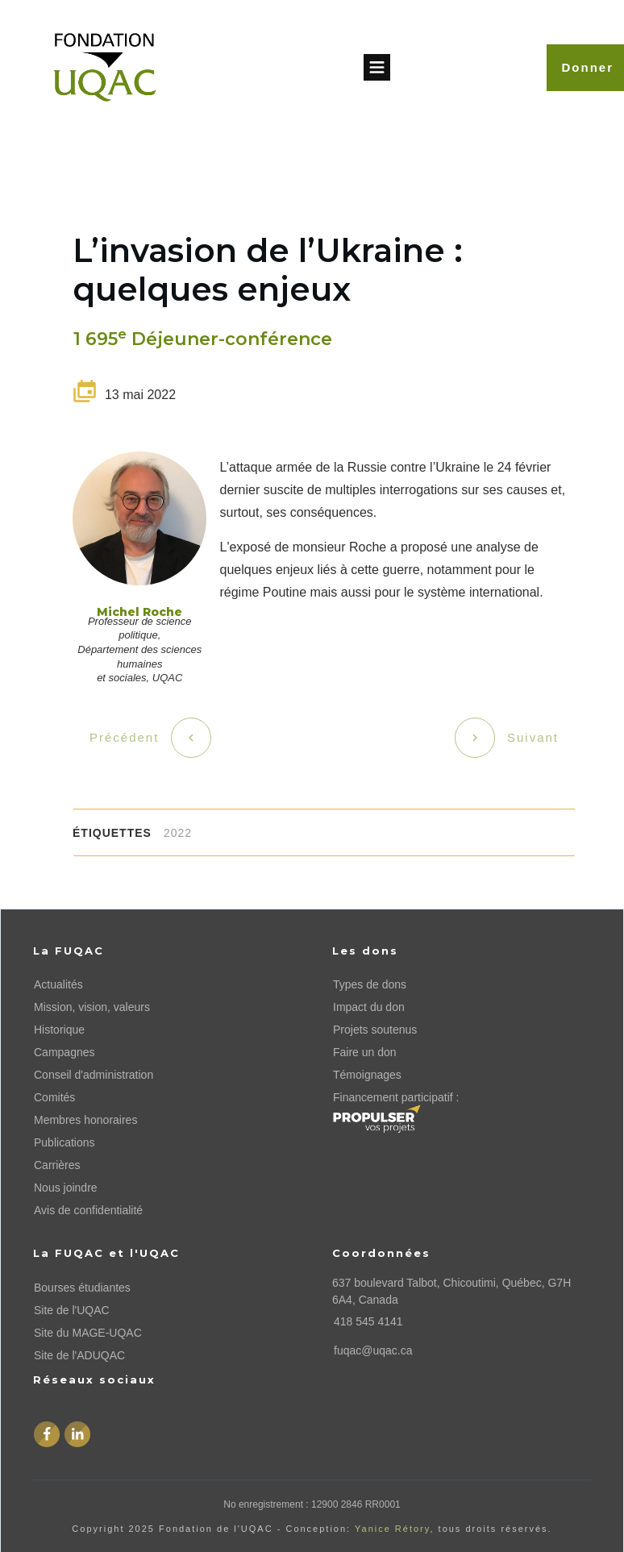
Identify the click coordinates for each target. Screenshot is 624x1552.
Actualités (58, 984)
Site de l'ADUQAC (79, 1355)
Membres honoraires (85, 1119)
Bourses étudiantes (82, 1287)
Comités (54, 1097)
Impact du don (369, 1007)
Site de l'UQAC (72, 1310)
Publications (64, 1142)
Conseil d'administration (93, 1074)
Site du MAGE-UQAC (88, 1332)
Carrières (57, 1165)
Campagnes (64, 1052)
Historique (59, 1029)
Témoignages (367, 1074)
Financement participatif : (396, 1097)
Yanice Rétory (392, 1528)
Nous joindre (66, 1187)
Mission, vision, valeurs (92, 1007)
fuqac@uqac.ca (373, 1350)
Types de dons (369, 984)
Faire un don (365, 1052)
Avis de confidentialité (88, 1210)
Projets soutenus (375, 1029)
